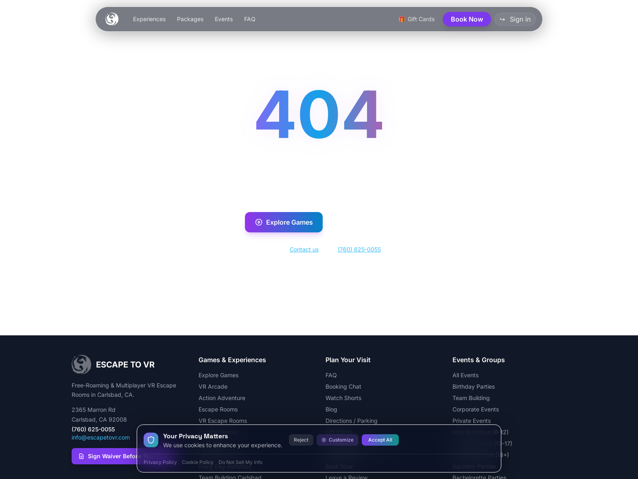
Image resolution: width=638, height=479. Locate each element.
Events (224, 18)
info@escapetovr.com (101, 437)
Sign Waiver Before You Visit (123, 456)
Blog (331, 409)
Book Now (361, 222)
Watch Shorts (343, 397)
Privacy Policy (160, 462)
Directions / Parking (352, 420)
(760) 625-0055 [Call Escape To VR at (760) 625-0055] (93, 429)
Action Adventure (222, 397)
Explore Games (284, 222)
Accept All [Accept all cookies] (380, 440)
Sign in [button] (515, 19)
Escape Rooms (218, 409)
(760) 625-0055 (359, 249)
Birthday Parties (473, 386)
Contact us (304, 249)
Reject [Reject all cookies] (301, 440)
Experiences (149, 18)
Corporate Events (475, 409)
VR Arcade (213, 386)
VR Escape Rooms (223, 420)
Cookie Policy (198, 462)
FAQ (250, 18)
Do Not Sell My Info (240, 462)
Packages (190, 18)
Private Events (471, 420)
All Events (465, 375)
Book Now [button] (467, 19)
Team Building (471, 397)
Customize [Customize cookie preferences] (337, 440)
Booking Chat (343, 386)
